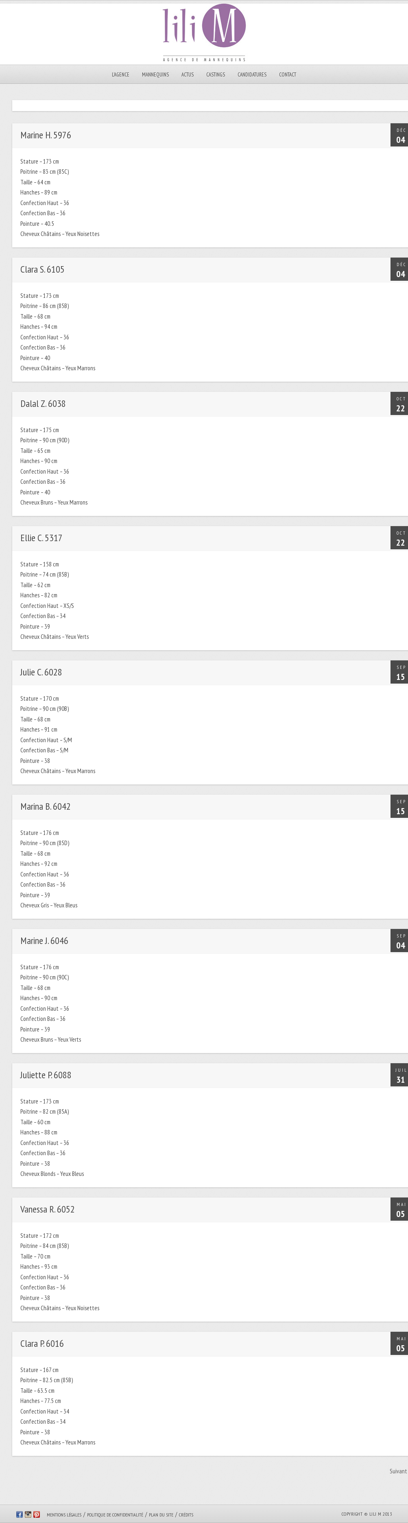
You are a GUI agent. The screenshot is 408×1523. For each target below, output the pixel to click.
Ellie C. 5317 (41, 537)
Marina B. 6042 (45, 806)
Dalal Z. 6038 (43, 403)
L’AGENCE (120, 74)
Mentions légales (64, 1515)
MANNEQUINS (155, 74)
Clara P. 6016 (42, 1343)
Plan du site (161, 1515)
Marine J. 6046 (44, 940)
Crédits (186, 1515)
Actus (187, 74)
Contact (287, 74)
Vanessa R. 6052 (47, 1209)
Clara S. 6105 (42, 269)
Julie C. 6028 (41, 672)
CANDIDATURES (252, 74)
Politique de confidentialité (115, 1515)
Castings (215, 74)
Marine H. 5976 (45, 135)
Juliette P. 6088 (46, 1075)
